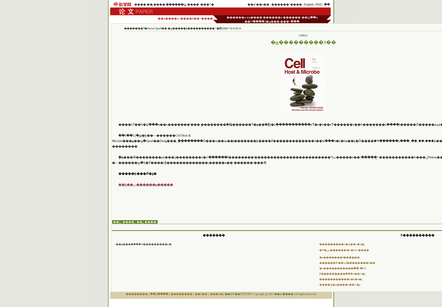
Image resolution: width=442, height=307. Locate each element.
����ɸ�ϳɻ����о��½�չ (339, 284)
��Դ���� (255, 21)
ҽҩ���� (254, 17)
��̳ (150, 4)
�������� (137, 294)
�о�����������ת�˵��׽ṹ (342, 268)
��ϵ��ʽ (201, 294)
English (309, 4)
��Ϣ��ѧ (310, 17)
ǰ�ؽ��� (272, 21)
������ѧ (236, 17)
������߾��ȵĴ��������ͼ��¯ (348, 263)
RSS (319, 4)
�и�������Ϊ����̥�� (339, 257)
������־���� (286, 4)
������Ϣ (176, 4)
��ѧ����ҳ (168, 18)
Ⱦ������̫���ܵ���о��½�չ (342, 273)
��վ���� (159, 294)
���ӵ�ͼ (217, 294)
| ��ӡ (116, 222)
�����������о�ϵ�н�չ (341, 279)
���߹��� (290, 21)
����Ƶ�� (190, 18)
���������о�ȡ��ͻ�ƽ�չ (342, 244)
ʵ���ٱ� (207, 4)
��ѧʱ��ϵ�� (258, 4)
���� (140, 4)
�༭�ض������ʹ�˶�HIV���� (344, 250)
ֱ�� (327, 4)
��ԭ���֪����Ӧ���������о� (144, 244)
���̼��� (292, 17)
